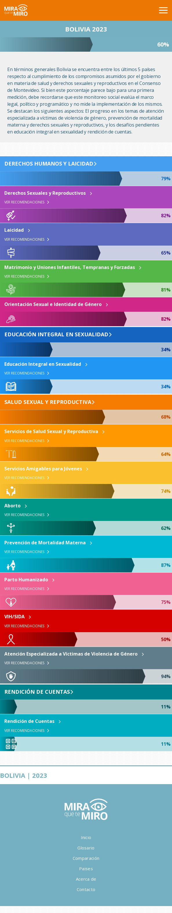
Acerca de (86, 879)
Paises (86, 868)
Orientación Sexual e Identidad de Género (53, 304)
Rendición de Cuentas (37, 692)
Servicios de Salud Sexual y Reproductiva (51, 431)
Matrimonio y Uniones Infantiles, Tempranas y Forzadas (69, 267)
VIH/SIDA (14, 616)
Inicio (86, 837)
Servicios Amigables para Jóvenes (43, 468)
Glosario (85, 848)
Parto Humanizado (26, 579)
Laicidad (14, 230)
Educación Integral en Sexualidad (56, 334)
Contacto (86, 889)
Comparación (86, 858)
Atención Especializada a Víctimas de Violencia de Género (71, 654)
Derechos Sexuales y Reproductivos (45, 193)
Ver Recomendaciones (26, 202)
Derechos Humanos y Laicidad (48, 164)
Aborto (12, 505)
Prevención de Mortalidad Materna (45, 542)
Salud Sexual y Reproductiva (47, 402)
